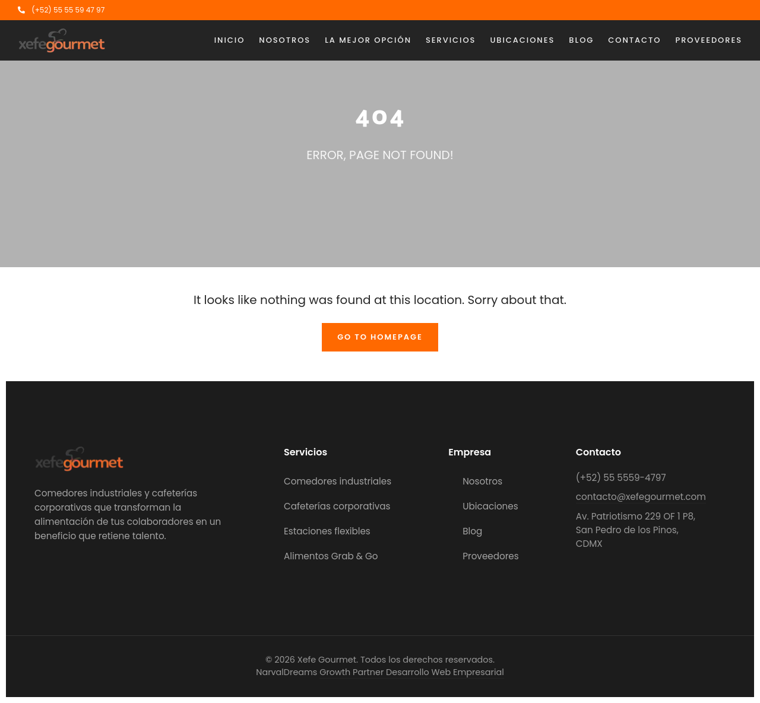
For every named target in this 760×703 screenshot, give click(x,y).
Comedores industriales (337, 481)
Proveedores (708, 40)
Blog (581, 40)
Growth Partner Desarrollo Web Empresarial (411, 672)
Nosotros (285, 40)
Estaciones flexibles (327, 531)
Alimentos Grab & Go (331, 556)
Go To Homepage (380, 337)
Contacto (634, 40)
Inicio (229, 40)
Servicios (451, 40)
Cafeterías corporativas (337, 506)
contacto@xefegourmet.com (641, 496)
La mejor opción (368, 40)
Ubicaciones (522, 40)
